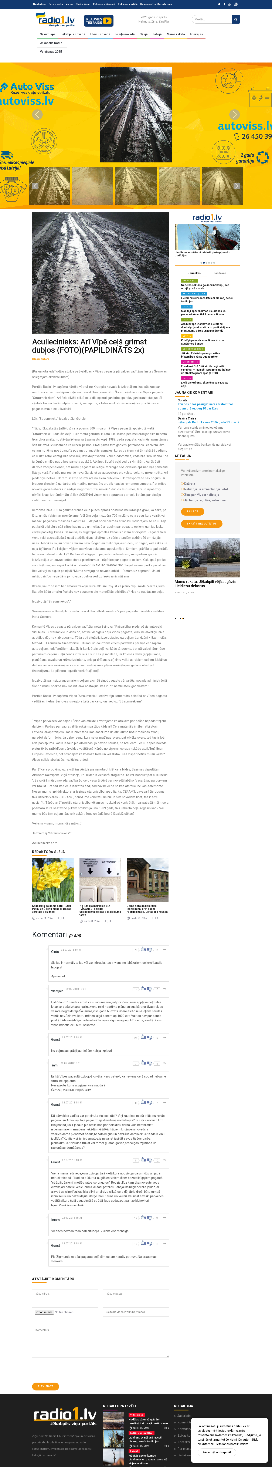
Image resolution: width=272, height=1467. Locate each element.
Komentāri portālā (190, 1420)
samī (54, 1063)
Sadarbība (184, 1413)
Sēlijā (144, 34)
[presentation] (64, 1367)
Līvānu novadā (100, 34)
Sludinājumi (83, 4)
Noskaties (39, 4)
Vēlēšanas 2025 (51, 51)
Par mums (184, 1446)
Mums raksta (176, 34)
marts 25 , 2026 (185, 592)
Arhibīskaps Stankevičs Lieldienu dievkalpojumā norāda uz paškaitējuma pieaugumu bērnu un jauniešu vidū (205, 327)
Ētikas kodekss (187, 1433)
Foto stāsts (56, 4)
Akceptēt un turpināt (217, 1452)
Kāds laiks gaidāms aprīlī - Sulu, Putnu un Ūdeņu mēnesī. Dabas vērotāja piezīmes (51, 906)
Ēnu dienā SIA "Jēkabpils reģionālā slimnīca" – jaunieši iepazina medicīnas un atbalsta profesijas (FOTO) (206, 370)
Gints (55, 949)
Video (69, 4)
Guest (55, 1037)
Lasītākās (220, 273)
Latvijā (157, 34)
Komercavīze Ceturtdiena (156, 4)
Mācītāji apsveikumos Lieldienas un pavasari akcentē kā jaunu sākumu (203, 312)
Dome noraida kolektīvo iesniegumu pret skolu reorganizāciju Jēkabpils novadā (147, 906)
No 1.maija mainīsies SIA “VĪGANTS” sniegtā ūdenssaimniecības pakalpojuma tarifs (100, 908)
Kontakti (183, 1439)
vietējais (57, 989)
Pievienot (45, 1383)
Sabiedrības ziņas (193, 349)
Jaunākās (194, 273)
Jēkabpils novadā (73, 34)
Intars (55, 1217)
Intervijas (196, 34)
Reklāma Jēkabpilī (104, 4)
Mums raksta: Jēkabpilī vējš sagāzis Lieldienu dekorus (205, 583)
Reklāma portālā (128, 4)
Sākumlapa (47, 34)
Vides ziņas (189, 280)
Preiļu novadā (125, 34)
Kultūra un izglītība (194, 293)
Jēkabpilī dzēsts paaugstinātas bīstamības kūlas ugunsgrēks (200, 355)
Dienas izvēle (190, 362)
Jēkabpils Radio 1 (52, 43)
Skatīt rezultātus (202, 523)
